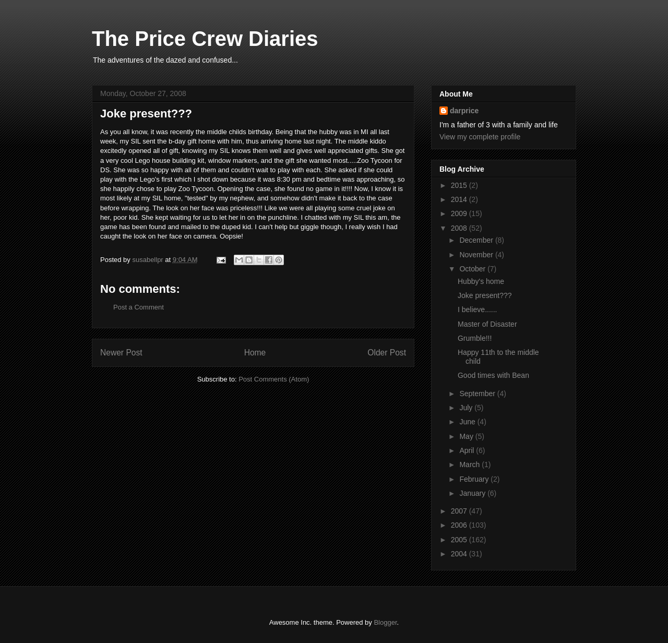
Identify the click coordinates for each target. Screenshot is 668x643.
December (477, 240)
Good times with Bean (493, 375)
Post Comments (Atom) (273, 379)
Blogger (385, 622)
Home (255, 352)
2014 (460, 199)
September (478, 393)
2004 (460, 554)
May (467, 436)
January (473, 493)
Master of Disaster (487, 324)
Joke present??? (485, 295)
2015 (460, 185)
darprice (464, 110)
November (477, 255)
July (466, 407)
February (475, 479)
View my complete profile (479, 137)
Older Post (386, 352)
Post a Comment (138, 307)
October (473, 269)
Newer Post (121, 352)
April (467, 450)
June (468, 422)
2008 (460, 228)
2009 (460, 213)
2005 (460, 539)
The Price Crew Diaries (205, 38)
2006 (460, 525)
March (470, 464)
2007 (460, 511)
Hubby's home (481, 281)
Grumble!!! (475, 338)
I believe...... (477, 309)
